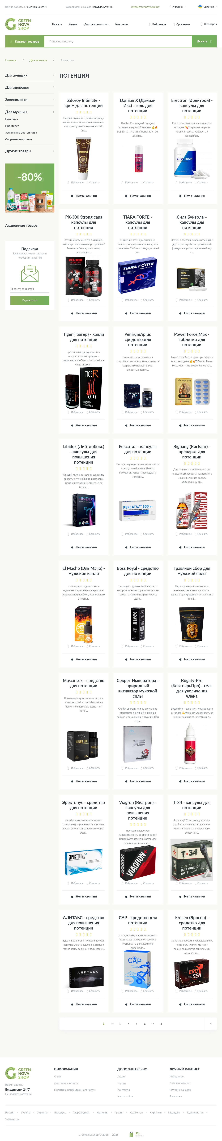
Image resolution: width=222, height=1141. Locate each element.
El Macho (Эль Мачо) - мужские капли (83, 571)
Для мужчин (16, 111)
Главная (57, 24)
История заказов (180, 1089)
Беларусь (60, 1112)
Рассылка (176, 1096)
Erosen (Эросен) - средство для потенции (192, 922)
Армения (102, 1112)
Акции (73, 24)
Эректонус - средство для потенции (83, 805)
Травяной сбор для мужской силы (192, 571)
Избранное (176, 1076)
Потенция (11, 119)
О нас (57, 1076)
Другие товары (18, 151)
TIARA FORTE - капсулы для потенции (137, 222)
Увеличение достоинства (21, 132)
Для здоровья (17, 87)
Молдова (174, 1112)
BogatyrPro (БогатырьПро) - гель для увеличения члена (191, 688)
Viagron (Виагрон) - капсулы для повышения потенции (137, 810)
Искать (202, 41)
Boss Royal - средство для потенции (138, 571)
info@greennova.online (145, 6)
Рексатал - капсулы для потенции (138, 449)
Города (121, 1083)
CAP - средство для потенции (138, 920)
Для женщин (16, 75)
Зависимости (16, 99)
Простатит (12, 125)
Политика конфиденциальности (74, 1089)
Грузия (119, 1112)
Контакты (121, 24)
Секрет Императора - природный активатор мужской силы (138, 688)
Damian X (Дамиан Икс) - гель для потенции (138, 105)
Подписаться (29, 300)
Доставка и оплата (96, 24)
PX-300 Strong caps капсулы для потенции (83, 222)
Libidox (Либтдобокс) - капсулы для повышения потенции (83, 454)
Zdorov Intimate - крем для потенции (84, 103)
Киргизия (156, 1112)
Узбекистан (12, 1119)
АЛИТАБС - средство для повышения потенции (83, 922)
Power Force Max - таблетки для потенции (192, 339)
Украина (177, 6)
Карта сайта (125, 1096)
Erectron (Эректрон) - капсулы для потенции (192, 105)
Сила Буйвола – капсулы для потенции (192, 222)
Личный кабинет (180, 1083)
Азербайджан (81, 1112)
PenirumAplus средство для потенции (138, 339)
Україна (26, 1112)
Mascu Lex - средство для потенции (83, 683)
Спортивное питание (18, 139)
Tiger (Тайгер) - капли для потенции (83, 337)
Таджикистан (195, 1112)
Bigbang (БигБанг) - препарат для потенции (191, 451)
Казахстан (136, 1112)
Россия (9, 1112)
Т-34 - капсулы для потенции (191, 805)
